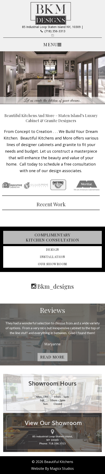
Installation (52, 257)
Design (52, 250)
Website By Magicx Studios (52, 468)
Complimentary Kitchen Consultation (52, 237)
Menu (50, 44)
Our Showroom (52, 264)
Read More (52, 357)
